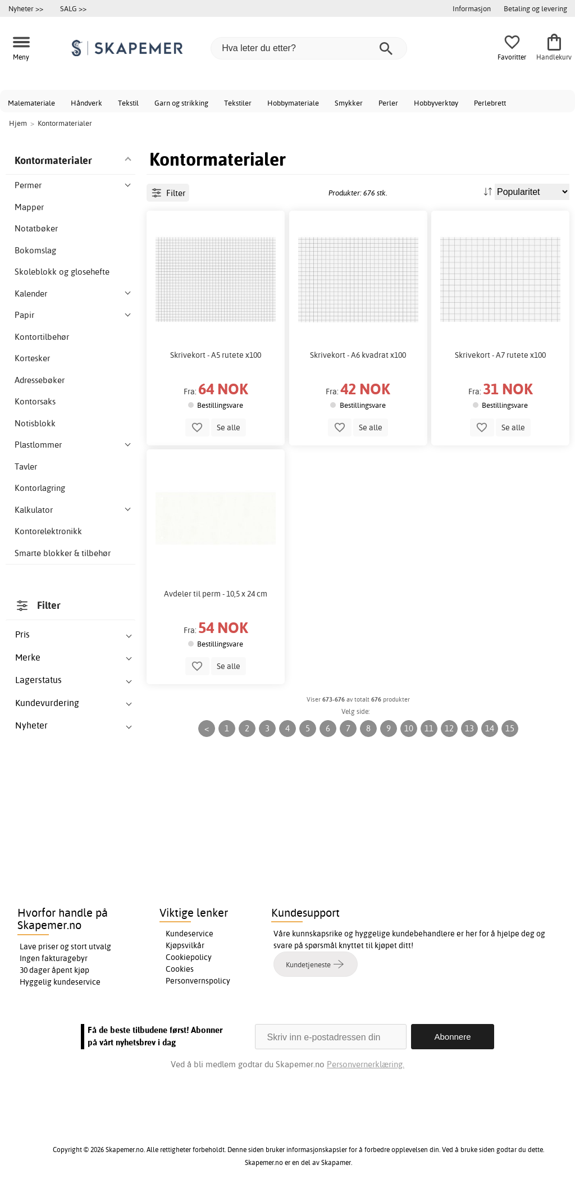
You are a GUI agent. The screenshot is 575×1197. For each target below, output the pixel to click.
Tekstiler (238, 102)
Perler (388, 102)
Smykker (349, 102)
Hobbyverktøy (436, 102)
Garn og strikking (181, 102)
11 (429, 728)
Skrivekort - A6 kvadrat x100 (358, 355)
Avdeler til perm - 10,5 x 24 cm (215, 593)
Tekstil (128, 102)
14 (489, 728)
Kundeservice (189, 934)
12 (449, 728)
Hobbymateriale (293, 102)
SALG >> (73, 8)
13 (469, 728)
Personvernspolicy (198, 981)
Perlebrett (490, 102)
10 (408, 728)
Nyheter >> (25, 8)
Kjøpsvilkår (185, 945)
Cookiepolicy (189, 957)
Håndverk (86, 102)
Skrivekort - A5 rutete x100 (215, 355)
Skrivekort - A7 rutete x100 (500, 355)
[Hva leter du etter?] (309, 48)
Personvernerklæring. (365, 1064)
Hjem (18, 123)
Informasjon (472, 8)
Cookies (180, 969)
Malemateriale (31, 102)
